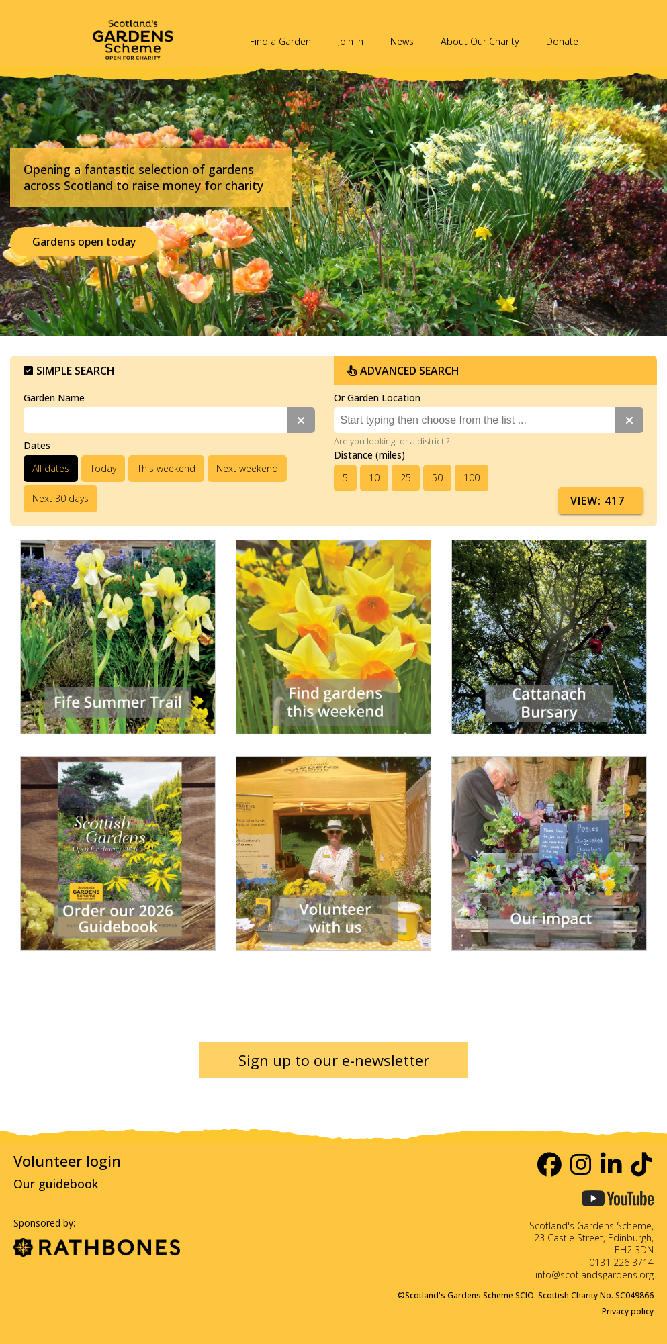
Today (103, 468)
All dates (50, 468)
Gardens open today (84, 241)
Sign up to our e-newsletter (333, 1060)
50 (437, 477)
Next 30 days (60, 498)
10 (374, 477)
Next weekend (247, 468)
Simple (69, 370)
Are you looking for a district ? (391, 441)
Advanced (403, 370)
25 (405, 477)
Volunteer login (67, 1161)
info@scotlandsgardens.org (594, 1274)
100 (471, 477)
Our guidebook (55, 1183)
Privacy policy (628, 1311)
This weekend (166, 468)
